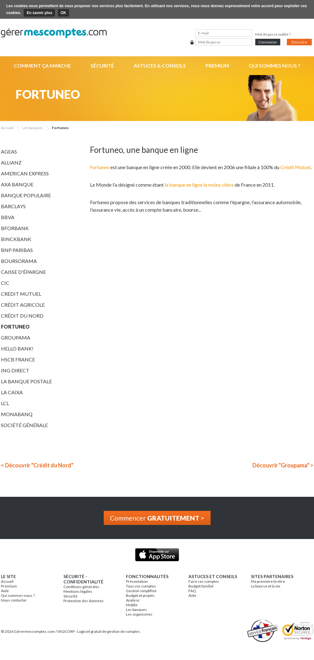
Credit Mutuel (21, 294)
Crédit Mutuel (295, 167)
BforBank (15, 228)
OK (63, 13)
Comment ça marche (42, 65)
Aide (5, 590)
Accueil (7, 581)
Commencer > (157, 518)
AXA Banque (17, 184)
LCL (5, 403)
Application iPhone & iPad (157, 554)
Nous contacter (14, 600)
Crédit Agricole (23, 305)
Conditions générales (81, 586)
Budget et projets (140, 595)
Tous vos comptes (141, 586)
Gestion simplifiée (141, 590)
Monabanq (16, 414)
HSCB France (18, 359)
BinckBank (16, 239)
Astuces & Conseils (160, 65)
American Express (25, 173)
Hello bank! (17, 348)
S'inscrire (299, 42)
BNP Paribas (17, 250)
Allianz (11, 162)
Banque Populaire (26, 195)
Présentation (137, 581)
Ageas (9, 151)
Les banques (136, 609)
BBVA (7, 217)
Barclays (13, 206)
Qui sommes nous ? (274, 65)
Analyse (132, 600)
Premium (217, 65)
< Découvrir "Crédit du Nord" (37, 465)
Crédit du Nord (22, 316)
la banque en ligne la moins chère (199, 185)
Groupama (15, 337)
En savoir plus (39, 13)
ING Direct (15, 370)
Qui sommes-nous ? (18, 595)
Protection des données (83, 600)
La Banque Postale (26, 381)
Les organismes (139, 614)
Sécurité (102, 65)
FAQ (192, 590)
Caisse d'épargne (23, 272)
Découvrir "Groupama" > (282, 465)
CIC (5, 283)
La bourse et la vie (265, 586)
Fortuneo (15, 327)
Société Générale (24, 425)
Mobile (131, 604)
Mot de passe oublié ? (273, 34)
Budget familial (200, 586)
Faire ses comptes (203, 581)
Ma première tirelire (268, 581)
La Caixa (12, 392)
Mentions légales (77, 591)
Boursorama (19, 261)
